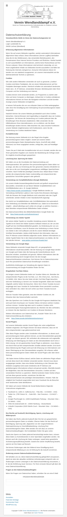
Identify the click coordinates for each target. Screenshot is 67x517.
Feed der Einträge (12, 500)
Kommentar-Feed (12, 502)
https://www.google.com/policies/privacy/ (24, 214)
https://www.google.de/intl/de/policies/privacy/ (27, 318)
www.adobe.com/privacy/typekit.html (35, 240)
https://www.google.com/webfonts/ (19, 190)
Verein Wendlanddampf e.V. (35, 22)
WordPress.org (11, 504)
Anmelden (9, 497)
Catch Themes (38, 513)
